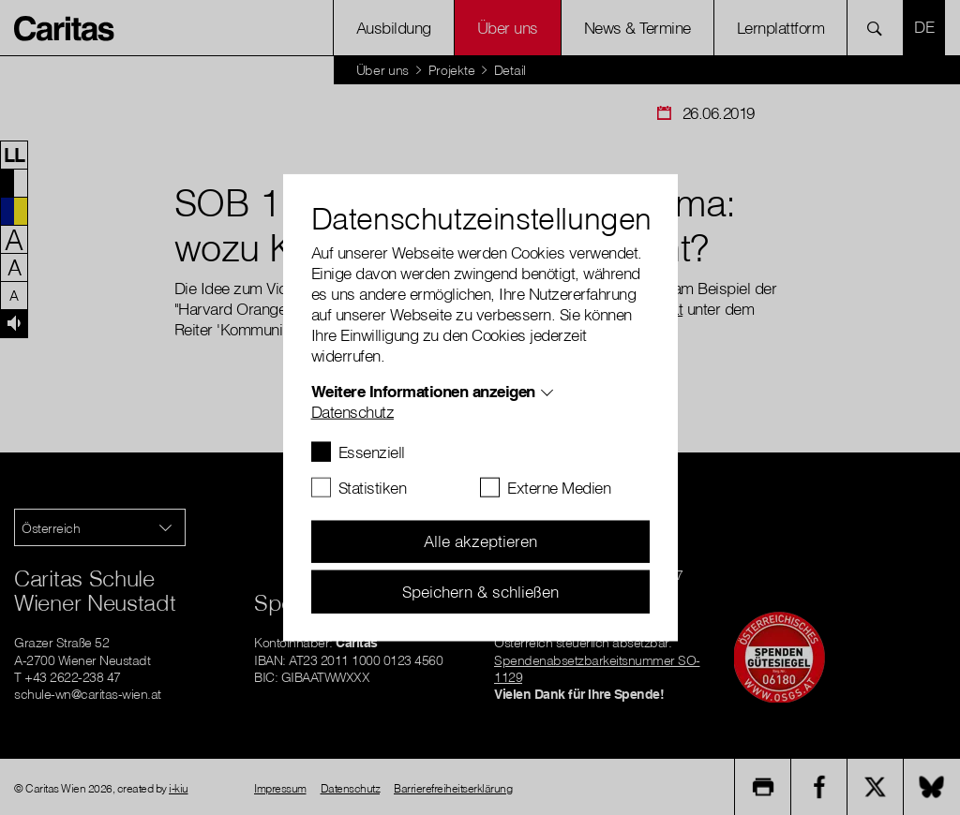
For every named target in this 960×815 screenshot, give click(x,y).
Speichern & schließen (480, 590)
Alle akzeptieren (480, 541)
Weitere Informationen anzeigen (423, 390)
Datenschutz (353, 411)
